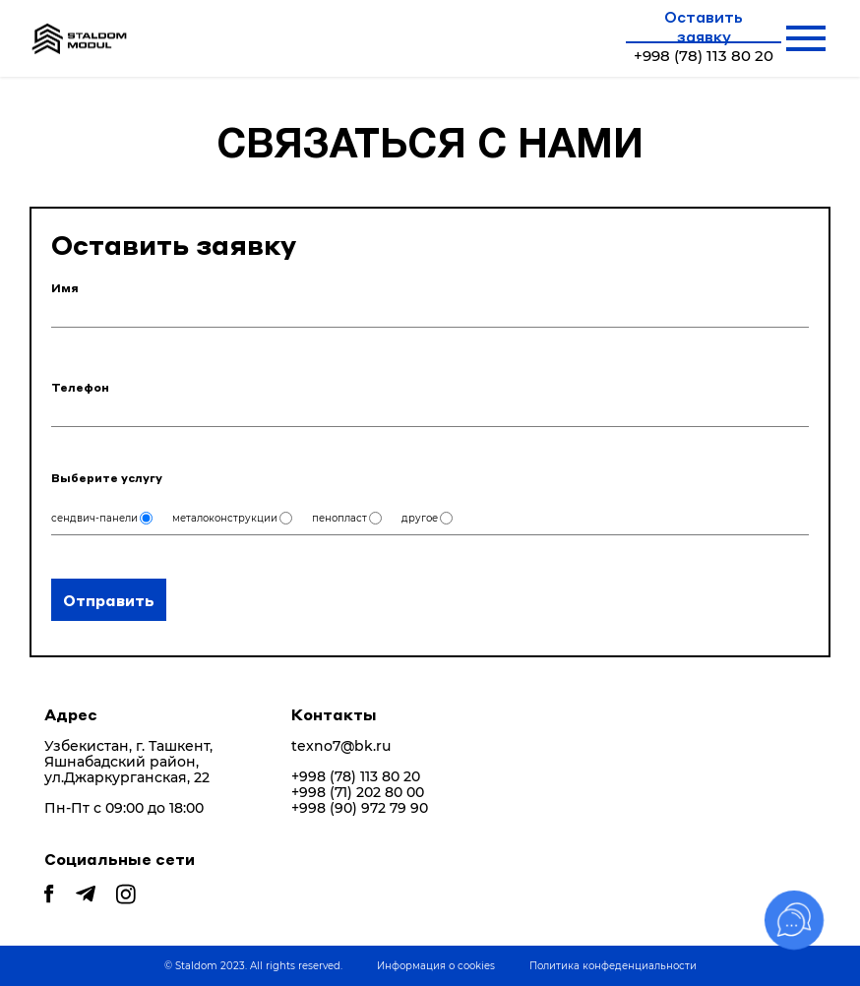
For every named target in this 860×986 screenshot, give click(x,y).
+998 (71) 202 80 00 (357, 792)
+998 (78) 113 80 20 (355, 777)
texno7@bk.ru (341, 746)
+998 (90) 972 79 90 (359, 808)
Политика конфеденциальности (613, 965)
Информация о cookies (436, 965)
